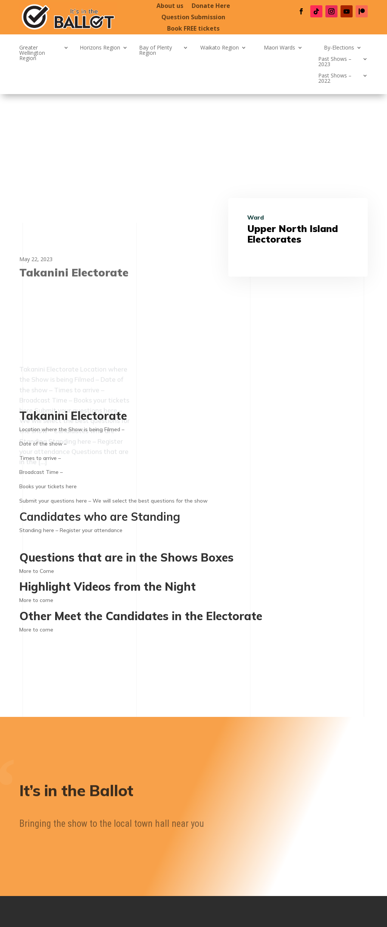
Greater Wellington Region (32, 53)
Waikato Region (219, 48)
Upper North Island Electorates (292, 234)
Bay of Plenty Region (155, 50)
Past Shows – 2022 (334, 78)
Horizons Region (100, 48)
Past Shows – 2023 (334, 62)
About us (169, 6)
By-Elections (339, 48)
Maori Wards (279, 48)
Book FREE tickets (193, 29)
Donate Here (211, 6)
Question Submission (193, 17)
